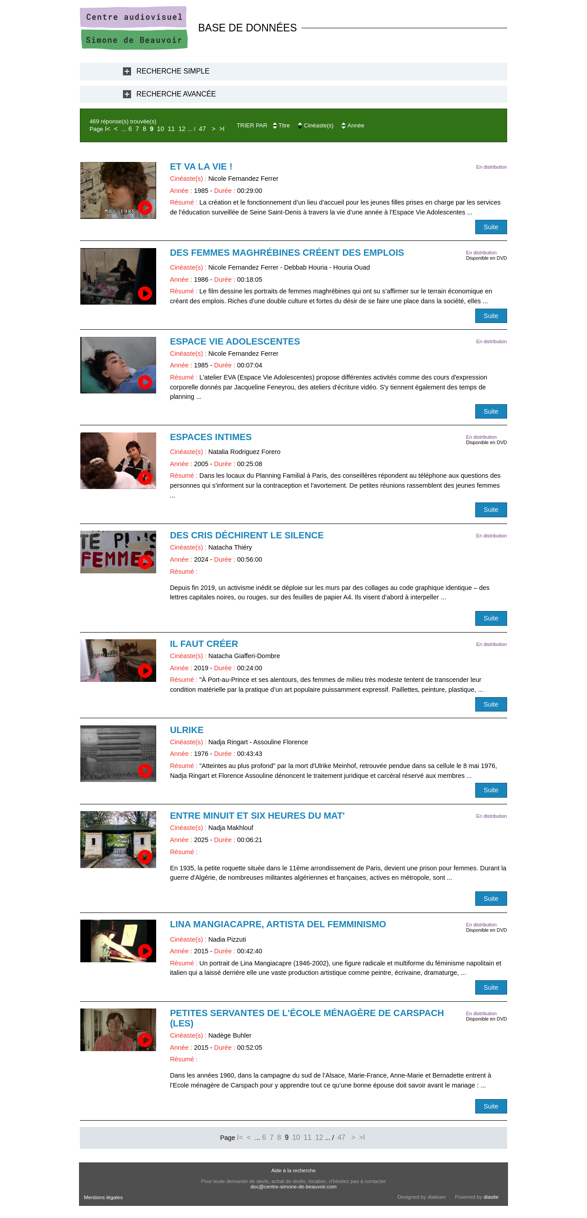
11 (171, 128)
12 (182, 128)
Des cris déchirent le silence (247, 535)
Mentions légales (103, 1197)
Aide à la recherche (293, 1170)
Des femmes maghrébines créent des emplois (287, 253)
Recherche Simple (173, 71)
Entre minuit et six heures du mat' (257, 816)
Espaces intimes (211, 437)
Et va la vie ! (201, 166)
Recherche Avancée (176, 94)
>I (221, 128)
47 (202, 128)
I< (107, 128)
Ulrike (187, 730)
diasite (491, 1197)
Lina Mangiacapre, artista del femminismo (278, 924)
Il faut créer (204, 644)
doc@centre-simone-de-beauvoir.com (293, 1186)
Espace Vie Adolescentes (235, 341)
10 (160, 128)
